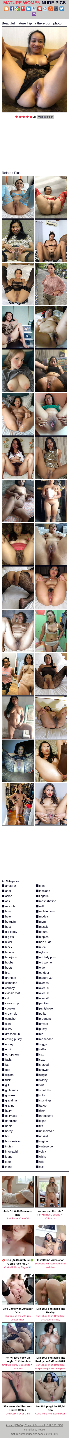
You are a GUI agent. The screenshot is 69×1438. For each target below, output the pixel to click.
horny (7, 1131)
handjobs (9, 1120)
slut (40, 1085)
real (40, 1034)
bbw (6, 911)
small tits (43, 1090)
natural (42, 931)
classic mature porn (16, 993)
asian (7, 896)
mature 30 (44, 977)
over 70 (42, 998)
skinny (42, 1080)
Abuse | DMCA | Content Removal (25, 1425)
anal (6, 890)
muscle (42, 926)
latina (7, 1166)
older (41, 967)
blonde (8, 952)
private (42, 1023)
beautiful (9, 921)
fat (5, 1064)
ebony (7, 1044)
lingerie (42, 896)
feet (6, 1069)
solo (40, 1095)
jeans (7, 1156)
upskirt (42, 1136)
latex (6, 1161)
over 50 (42, 988)
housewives (11, 1141)
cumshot (9, 1018)
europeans (10, 1054)
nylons (42, 952)
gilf (5, 1085)
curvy (7, 1028)
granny (8, 1105)
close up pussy (13, 1003)
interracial (10, 1151)
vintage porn (46, 1146)
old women (45, 962)
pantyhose (44, 1008)
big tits (8, 936)
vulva (41, 1151)
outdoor (42, 972)
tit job (41, 1120)
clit (5, 998)
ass (6, 901)
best (6, 926)
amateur (9, 885)
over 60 (42, 993)
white (41, 1156)
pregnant (43, 1018)
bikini (7, 942)
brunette (9, 977)
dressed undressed (16, 1034)
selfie (41, 1049)
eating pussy (12, 1039)
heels (7, 1126)
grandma (9, 1100)
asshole (8, 906)
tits (39, 1126)
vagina (42, 1141)
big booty (9, 931)
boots (7, 967)
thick (40, 1110)
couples (8, 1008)
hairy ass (9, 1115)
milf (40, 906)
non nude (44, 942)
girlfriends (10, 1090)
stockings (44, 1100)
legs (40, 885)
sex (40, 1054)
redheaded (44, 1039)
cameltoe (9, 982)
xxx (40, 1166)
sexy (40, 1059)
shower (42, 1069)
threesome (44, 1115)
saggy (41, 1044)
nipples (42, 936)
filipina (8, 1074)
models (42, 916)
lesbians (43, 890)
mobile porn (45, 911)
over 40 (42, 982)
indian (7, 1146)
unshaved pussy (48, 1131)
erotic (7, 1049)
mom (41, 921)
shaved (42, 1064)
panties (42, 1003)
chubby (8, 988)
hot (5, 1136)
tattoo (41, 1105)
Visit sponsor (45, 116)
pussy (41, 1028)
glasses (8, 1095)
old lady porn (46, 957)
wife (40, 1161)
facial (7, 1059)
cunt (6, 1023)
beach (7, 916)
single (41, 1074)
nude (41, 947)
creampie (9, 1013)
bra (6, 972)
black (7, 947)
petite (41, 1013)
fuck (6, 1080)
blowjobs (9, 957)
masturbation (46, 901)
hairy (7, 1110)
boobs (7, 962)
